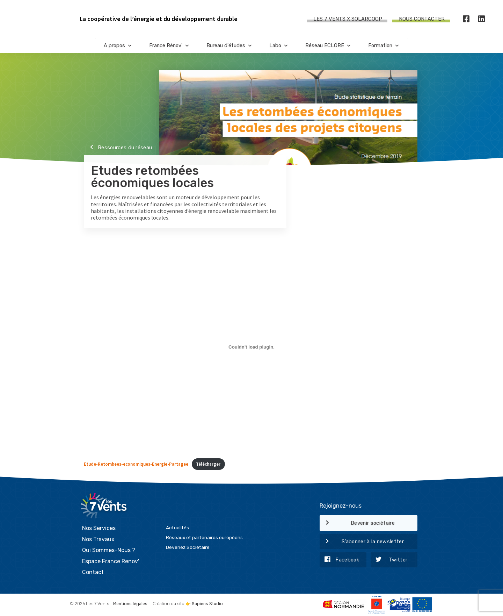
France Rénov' (169, 45)
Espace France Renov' (110, 561)
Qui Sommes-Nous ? (108, 550)
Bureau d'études (229, 45)
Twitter (389, 560)
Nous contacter (422, 19)
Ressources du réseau (118, 148)
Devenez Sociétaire (188, 547)
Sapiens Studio (207, 603)
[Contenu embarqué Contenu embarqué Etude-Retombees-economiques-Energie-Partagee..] (251, 347)
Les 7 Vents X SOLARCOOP (347, 19)
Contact (93, 572)
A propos (118, 45)
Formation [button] (384, 45)
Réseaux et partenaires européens (204, 537)
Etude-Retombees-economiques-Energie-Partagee (136, 464)
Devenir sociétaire (357, 523)
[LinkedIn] (481, 19)
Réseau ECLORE (328, 45)
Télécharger (208, 464)
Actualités (177, 527)
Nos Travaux (98, 539)
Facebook (339, 560)
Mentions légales (130, 603)
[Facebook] (466, 19)
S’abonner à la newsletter (362, 542)
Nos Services (99, 528)
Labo (279, 45)
